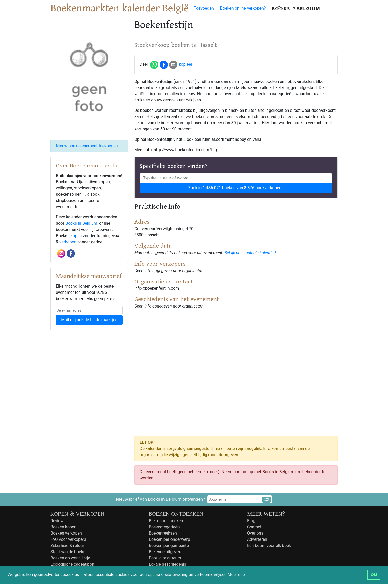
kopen (76, 235)
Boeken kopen (63, 526)
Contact (254, 526)
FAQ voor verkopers (68, 539)
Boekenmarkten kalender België (119, 8)
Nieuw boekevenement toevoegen (87, 145)
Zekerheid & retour (67, 545)
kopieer (185, 64)
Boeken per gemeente (169, 545)
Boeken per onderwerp (169, 539)
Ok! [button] (374, 575)
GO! (266, 500)
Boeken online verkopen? (243, 8)
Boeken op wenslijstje (70, 558)
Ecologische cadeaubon (72, 564)
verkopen (67, 241)
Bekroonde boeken (166, 520)
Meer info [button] (236, 574)
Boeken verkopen (66, 533)
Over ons (255, 533)
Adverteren (257, 539)
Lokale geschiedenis (167, 564)
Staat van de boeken (69, 551)
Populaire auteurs (165, 558)
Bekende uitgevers (165, 551)
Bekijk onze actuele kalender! (250, 252)
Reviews (58, 520)
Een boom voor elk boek (269, 545)
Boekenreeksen (163, 533)
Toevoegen (204, 8)
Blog (251, 520)
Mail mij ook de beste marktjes (89, 319)
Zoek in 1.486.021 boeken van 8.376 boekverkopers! (235, 187)
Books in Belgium (81, 223)
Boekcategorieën (164, 526)
